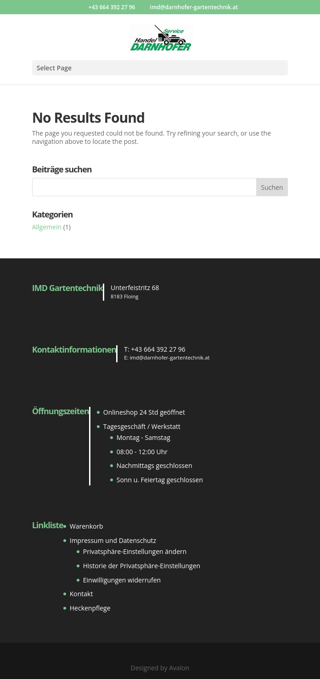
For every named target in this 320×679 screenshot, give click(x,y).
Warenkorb (86, 526)
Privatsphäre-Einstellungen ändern (135, 551)
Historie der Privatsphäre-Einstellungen (141, 565)
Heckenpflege (90, 608)
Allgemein (47, 227)
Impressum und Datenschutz (113, 540)
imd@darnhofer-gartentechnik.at (169, 357)
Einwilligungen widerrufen (122, 580)
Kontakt (81, 593)
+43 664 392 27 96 (158, 349)
